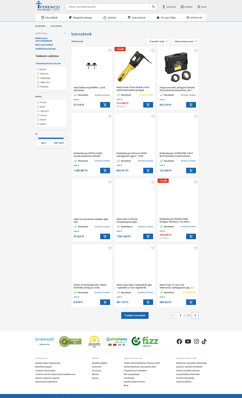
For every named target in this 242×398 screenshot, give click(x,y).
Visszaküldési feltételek (188, 374)
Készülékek (51, 17)
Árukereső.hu (45, 344)
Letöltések (129, 378)
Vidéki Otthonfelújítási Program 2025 (142, 363)
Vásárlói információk (186, 358)
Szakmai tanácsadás (45, 370)
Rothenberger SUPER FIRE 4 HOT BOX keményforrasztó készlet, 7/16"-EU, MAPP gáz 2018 (176, 154)
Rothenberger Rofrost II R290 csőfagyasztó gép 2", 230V (131, 154)
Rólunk (95, 358)
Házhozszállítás (183, 382)
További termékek (134, 315)
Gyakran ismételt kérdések (189, 367)
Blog (126, 385)
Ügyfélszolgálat (99, 363)
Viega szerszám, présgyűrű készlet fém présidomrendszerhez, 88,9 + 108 (177, 89)
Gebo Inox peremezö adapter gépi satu (91, 220)
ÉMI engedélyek (131, 374)
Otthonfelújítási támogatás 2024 (140, 367)
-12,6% (120, 49)
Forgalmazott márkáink (135, 370)
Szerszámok (138, 17)
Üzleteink (171, 7)
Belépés (186, 7)
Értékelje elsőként (102, 95)
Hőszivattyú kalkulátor (46, 382)
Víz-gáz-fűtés (168, 17)
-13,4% (163, 180)
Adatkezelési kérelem (134, 382)
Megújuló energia (82, 17)
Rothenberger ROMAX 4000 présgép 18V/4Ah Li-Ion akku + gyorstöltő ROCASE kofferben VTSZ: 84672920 (175, 220)
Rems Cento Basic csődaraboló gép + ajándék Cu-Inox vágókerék (134, 286)
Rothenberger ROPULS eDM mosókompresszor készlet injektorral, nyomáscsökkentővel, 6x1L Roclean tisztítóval (90, 154)
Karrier (95, 378)
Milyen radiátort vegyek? (47, 378)
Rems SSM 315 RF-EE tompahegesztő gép (127, 220)
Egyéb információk (133, 358)
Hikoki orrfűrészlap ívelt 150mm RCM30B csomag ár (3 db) (90, 286)
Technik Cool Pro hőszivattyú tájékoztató (55, 374)
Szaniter (111, 17)
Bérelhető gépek (43, 367)
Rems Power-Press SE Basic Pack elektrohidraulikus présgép (133, 88)
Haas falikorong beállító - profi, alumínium (90, 89)
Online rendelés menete (188, 370)
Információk (41, 358)
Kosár (202, 7)
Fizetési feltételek (185, 378)
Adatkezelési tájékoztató (47, 363)
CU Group (96, 370)
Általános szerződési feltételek (191, 363)
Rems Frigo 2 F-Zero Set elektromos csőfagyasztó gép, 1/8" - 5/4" (177, 286)
